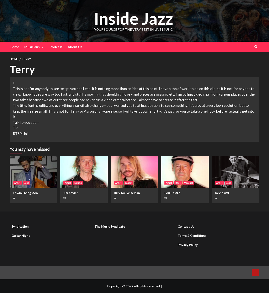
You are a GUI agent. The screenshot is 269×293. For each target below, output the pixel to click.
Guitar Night (20, 235)
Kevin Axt (222, 193)
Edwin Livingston (25, 193)
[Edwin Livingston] (33, 172)
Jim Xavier (70, 193)
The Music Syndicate (110, 226)
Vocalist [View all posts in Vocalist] (188, 182)
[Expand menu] (42, 47)
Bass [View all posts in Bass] (26, 182)
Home (14, 47)
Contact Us (186, 226)
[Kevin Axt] (235, 172)
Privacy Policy (188, 245)
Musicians (34, 47)
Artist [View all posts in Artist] (17, 182)
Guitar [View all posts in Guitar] (128, 182)
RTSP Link (21, 133)
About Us (75, 47)
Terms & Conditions (192, 235)
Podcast (56, 47)
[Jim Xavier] (84, 172)
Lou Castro (172, 193)
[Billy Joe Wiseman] (134, 172)
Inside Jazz (133, 17)
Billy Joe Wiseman (127, 193)
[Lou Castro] (185, 172)
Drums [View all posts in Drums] (78, 182)
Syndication (20, 226)
